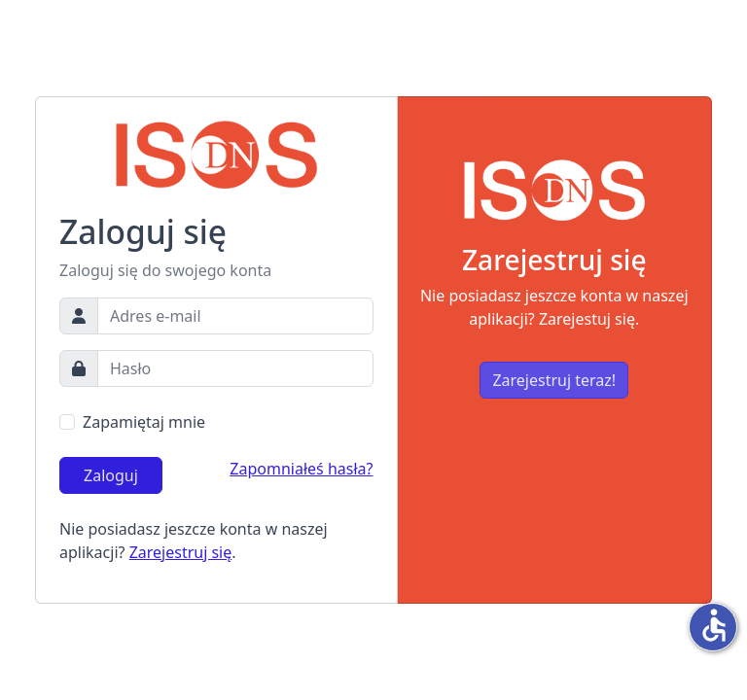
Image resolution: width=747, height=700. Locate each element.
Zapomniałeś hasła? (301, 468)
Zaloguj (111, 475)
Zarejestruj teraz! (554, 380)
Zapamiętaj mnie (144, 422)
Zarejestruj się (180, 552)
